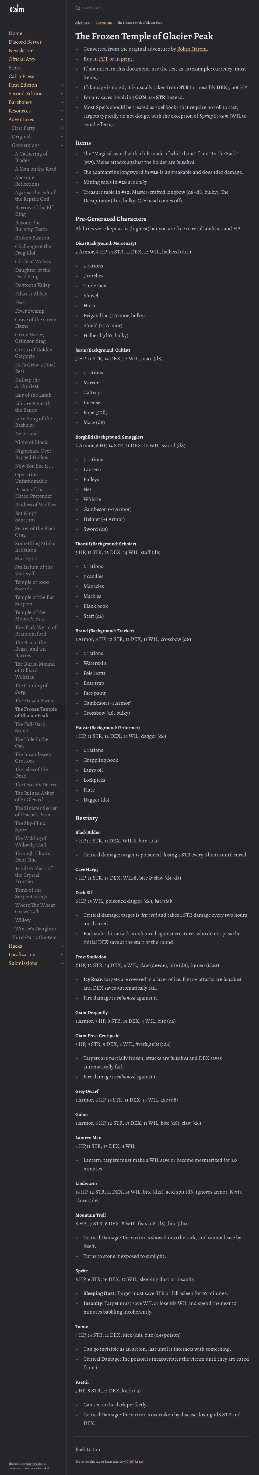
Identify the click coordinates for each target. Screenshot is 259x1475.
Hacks (15, 946)
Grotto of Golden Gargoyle (33, 353)
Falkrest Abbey (31, 293)
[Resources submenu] (62, 111)
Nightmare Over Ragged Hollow (33, 454)
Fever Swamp (30, 311)
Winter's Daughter (36, 928)
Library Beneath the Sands (33, 407)
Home (15, 33)
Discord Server (25, 41)
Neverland (26, 433)
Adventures (21, 119)
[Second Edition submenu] (62, 93)
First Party (23, 128)
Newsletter (21, 50)
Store (15, 67)
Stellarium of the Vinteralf (34, 570)
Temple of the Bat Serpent (34, 600)
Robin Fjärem (192, 48)
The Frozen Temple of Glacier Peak (36, 712)
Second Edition (26, 93)
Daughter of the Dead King (32, 273)
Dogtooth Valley (32, 285)
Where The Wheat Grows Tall (35, 908)
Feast (20, 302)
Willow (23, 920)
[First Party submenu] (62, 128)
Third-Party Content (34, 937)
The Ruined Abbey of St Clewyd (34, 796)
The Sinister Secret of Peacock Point (36, 811)
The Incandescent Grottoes (34, 757)
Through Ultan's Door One (32, 856)
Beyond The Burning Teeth (31, 226)
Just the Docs (34, 1464)
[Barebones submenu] (62, 102)
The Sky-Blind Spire (30, 826)
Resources (20, 110)
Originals (22, 136)
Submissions (23, 963)
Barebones (20, 102)
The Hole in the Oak (31, 742)
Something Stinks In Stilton (35, 546)
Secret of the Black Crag (35, 531)
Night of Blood (31, 442)
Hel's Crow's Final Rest (35, 368)
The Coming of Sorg (31, 689)
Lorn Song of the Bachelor (33, 422)
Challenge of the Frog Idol (33, 249)
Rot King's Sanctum (26, 516)
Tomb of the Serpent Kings (31, 893)
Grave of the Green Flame (36, 323)
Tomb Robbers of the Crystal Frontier (33, 875)
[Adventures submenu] (62, 119)
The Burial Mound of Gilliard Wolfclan (35, 670)
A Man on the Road (36, 168)
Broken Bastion (32, 237)
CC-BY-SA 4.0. (134, 1461)
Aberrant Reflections (27, 181)
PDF (103, 58)
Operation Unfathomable (31, 478)
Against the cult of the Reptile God (35, 196)
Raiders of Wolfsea (36, 504)
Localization (22, 954)
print (126, 58)
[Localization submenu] (62, 954)
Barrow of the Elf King (34, 211)
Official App (22, 59)
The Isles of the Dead (31, 772)
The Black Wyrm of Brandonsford (36, 630)
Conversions (26, 145)
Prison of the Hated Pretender (33, 493)
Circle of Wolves (33, 261)
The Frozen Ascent (35, 700)
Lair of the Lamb (33, 394)
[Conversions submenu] (62, 145)
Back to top (87, 1449)
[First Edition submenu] (62, 85)
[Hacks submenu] (62, 946)
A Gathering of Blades (31, 157)
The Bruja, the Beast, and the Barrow (31, 649)
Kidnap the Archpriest (27, 383)
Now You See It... (34, 466)
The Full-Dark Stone (30, 727)
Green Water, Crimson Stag (30, 338)
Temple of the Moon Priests (30, 615)
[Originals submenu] (62, 136)
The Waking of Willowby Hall (31, 841)
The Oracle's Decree (36, 784)
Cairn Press (21, 76)
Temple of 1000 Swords (32, 585)
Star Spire (26, 558)
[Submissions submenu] (62, 963)
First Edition (23, 85)
